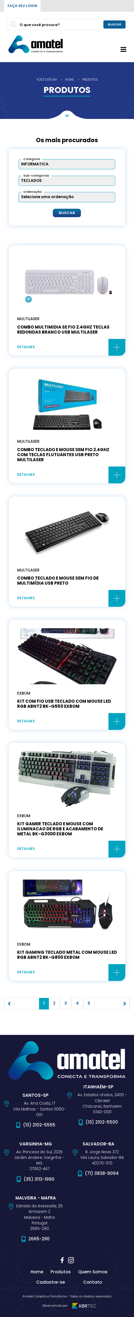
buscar (114, 24)
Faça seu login (22, 5)
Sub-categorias (36, 176)
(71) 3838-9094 (102, 1173)
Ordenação (32, 192)
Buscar (67, 212)
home (69, 80)
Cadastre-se (50, 1282)
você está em (47, 80)
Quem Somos (93, 1272)
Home (37, 1272)
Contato (92, 1282)
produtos (89, 80)
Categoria (31, 159)
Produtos (61, 1272)
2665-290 (39, 1239)
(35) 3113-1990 (39, 1179)
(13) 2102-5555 (39, 1125)
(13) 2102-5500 (102, 1122)
